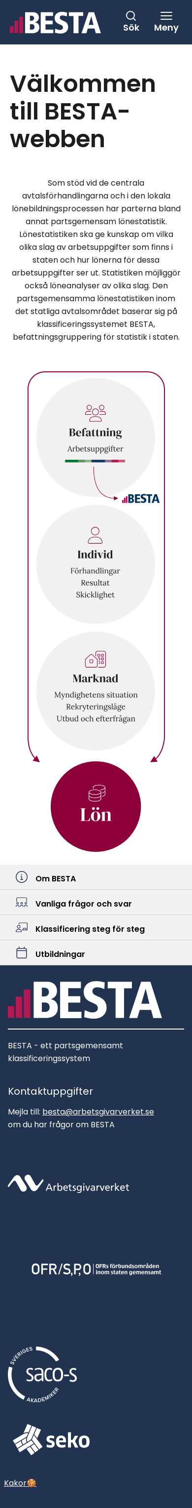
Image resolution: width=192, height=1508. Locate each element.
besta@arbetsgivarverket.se (98, 1111)
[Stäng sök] (131, 22)
